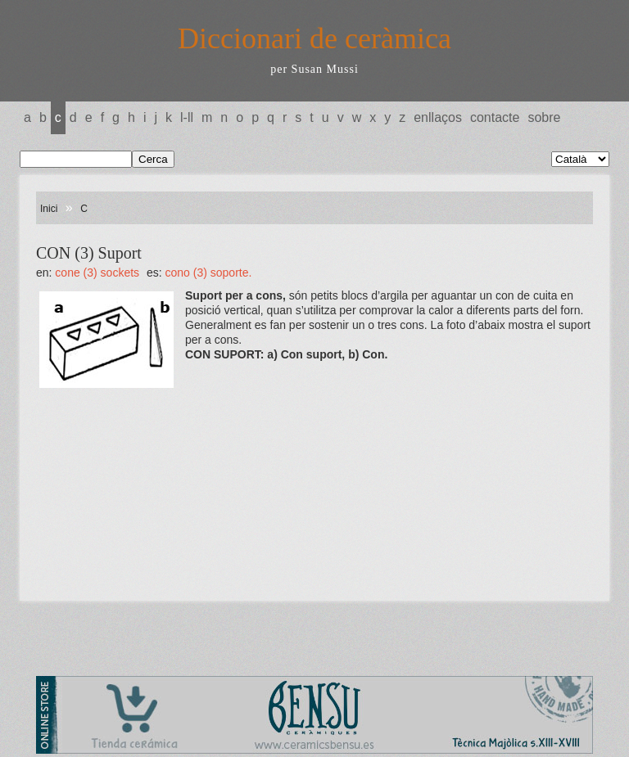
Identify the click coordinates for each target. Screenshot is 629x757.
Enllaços (438, 117)
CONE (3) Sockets (97, 272)
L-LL (186, 117)
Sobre (543, 117)
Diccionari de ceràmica (314, 38)
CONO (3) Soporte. (208, 272)
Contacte (494, 117)
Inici (48, 208)
